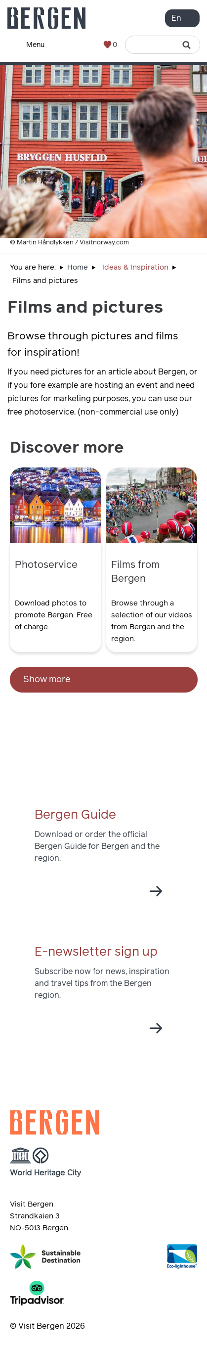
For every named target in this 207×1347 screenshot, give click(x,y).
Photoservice (46, 565)
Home (77, 267)
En (176, 18)
